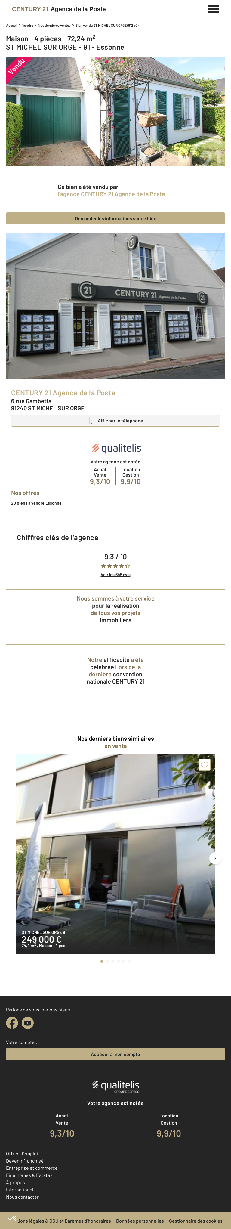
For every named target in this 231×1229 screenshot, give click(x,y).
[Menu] (213, 8)
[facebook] (12, 1023)
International (19, 1189)
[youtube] (28, 1023)
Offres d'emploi (22, 1153)
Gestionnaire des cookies (196, 1221)
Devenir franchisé (25, 1160)
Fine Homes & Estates (29, 1175)
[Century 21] (59, 9)
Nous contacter (22, 1197)
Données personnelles (140, 1221)
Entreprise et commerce (32, 1168)
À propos (15, 1182)
